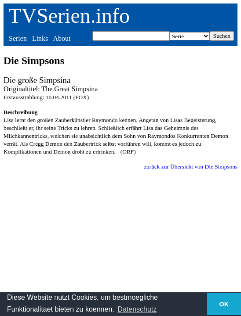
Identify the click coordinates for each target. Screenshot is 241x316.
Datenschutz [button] (137, 309)
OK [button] (224, 304)
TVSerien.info (69, 15)
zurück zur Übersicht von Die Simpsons (190, 166)
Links (40, 38)
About (61, 38)
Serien (18, 38)
